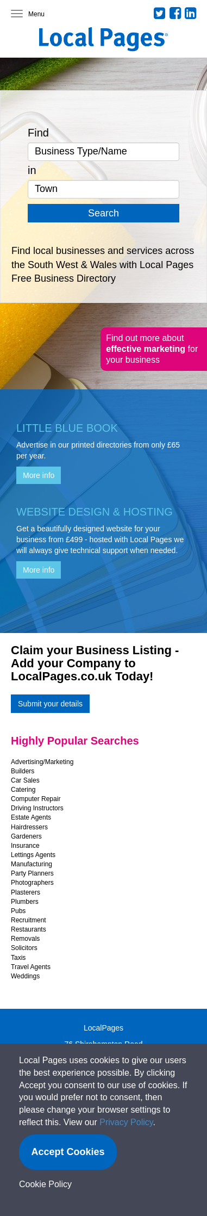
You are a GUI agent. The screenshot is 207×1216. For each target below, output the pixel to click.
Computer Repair (35, 799)
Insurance (25, 845)
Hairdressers (29, 827)
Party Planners (32, 873)
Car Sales (25, 780)
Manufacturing (31, 864)
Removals (25, 938)
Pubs (18, 911)
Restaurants (28, 929)
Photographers (32, 882)
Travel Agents (31, 967)
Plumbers (25, 901)
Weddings (25, 976)
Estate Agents (31, 817)
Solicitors (24, 948)
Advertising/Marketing (42, 762)
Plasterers (25, 892)
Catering (23, 789)
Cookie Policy (45, 1184)
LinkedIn (190, 13)
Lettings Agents (33, 855)
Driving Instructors (37, 808)
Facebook (175, 13)
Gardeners (26, 836)
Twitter (159, 13)
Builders (22, 771)
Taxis (18, 957)
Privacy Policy (126, 1122)
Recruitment (28, 920)
